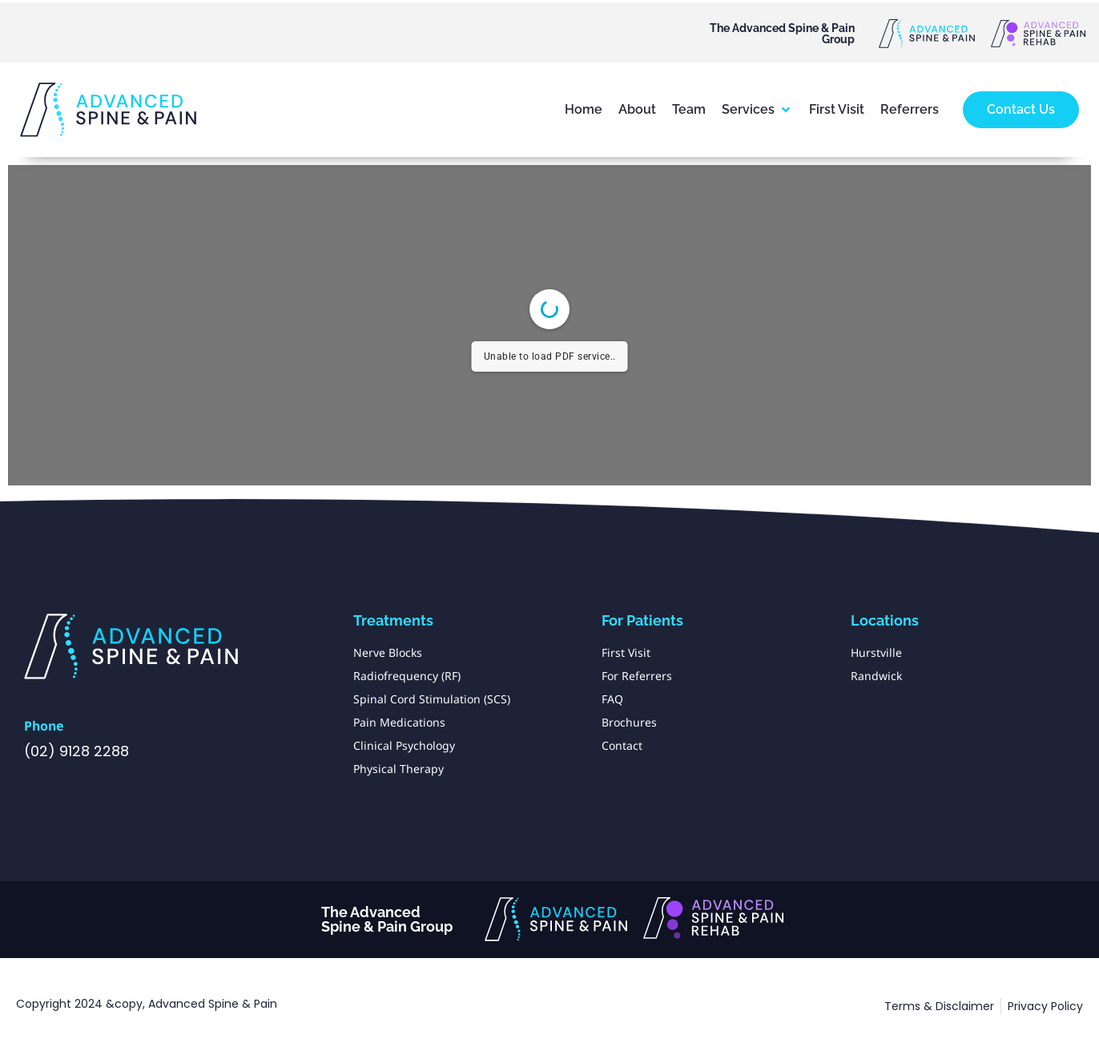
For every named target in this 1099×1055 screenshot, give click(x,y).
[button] (757, 109)
